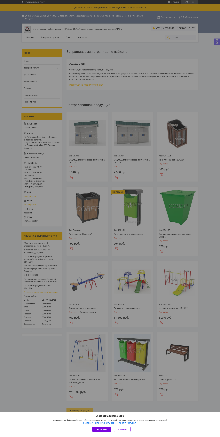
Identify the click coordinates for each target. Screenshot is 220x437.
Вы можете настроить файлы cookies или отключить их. (109, 423)
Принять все (101, 429)
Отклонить (122, 429)
